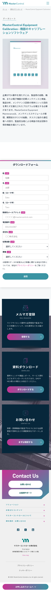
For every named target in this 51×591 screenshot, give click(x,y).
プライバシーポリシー (26, 265)
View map (25, 555)
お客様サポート (25, 493)
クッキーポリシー (25, 570)
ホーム (5, 9)
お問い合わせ (25, 484)
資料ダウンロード (16, 9)
